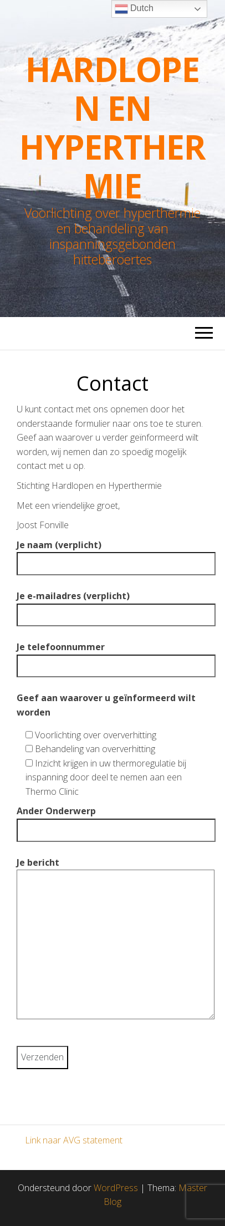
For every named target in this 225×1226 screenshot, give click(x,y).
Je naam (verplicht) (112, 554)
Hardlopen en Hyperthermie (112, 127)
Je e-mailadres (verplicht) (112, 605)
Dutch (134, 9)
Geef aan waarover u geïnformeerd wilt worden (106, 705)
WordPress (116, 1188)
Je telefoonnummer (112, 656)
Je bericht (112, 942)
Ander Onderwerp (112, 820)
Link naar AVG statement (73, 1140)
